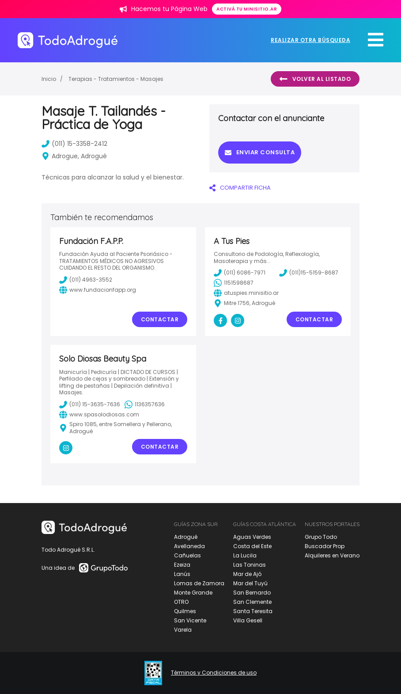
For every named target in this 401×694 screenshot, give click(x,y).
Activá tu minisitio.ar (246, 9)
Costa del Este (252, 546)
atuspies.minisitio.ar (246, 293)
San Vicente (190, 620)
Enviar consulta (260, 152)
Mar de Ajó (247, 574)
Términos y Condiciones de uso (214, 672)
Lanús (182, 574)
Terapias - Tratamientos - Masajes (115, 79)
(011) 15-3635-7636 (89, 404)
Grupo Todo (321, 537)
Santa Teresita (252, 611)
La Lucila (245, 555)
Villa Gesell (247, 620)
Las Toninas (249, 564)
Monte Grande (193, 592)
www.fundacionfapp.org (97, 290)
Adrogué (185, 537)
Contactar (160, 319)
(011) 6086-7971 (239, 273)
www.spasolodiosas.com (99, 415)
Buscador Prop (324, 546)
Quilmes (185, 611)
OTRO (181, 602)
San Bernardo (252, 592)
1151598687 (233, 283)
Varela (183, 629)
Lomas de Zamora (199, 583)
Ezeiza (182, 564)
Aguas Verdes (252, 537)
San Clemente (252, 602)
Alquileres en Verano (332, 555)
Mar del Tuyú (250, 583)
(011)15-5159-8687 (308, 273)
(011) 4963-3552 (85, 280)
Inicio (49, 79)
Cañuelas (187, 555)
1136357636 (145, 404)
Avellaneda (189, 546)
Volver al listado (315, 79)
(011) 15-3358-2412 (74, 144)
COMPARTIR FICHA (240, 187)
